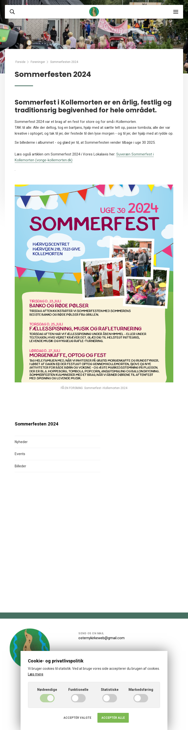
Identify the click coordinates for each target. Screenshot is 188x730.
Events (20, 454)
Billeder (20, 466)
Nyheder (21, 442)
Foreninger (38, 62)
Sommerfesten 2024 (37, 424)
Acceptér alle (113, 717)
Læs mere (35, 674)
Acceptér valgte (77, 717)
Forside (20, 62)
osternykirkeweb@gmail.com (101, 638)
